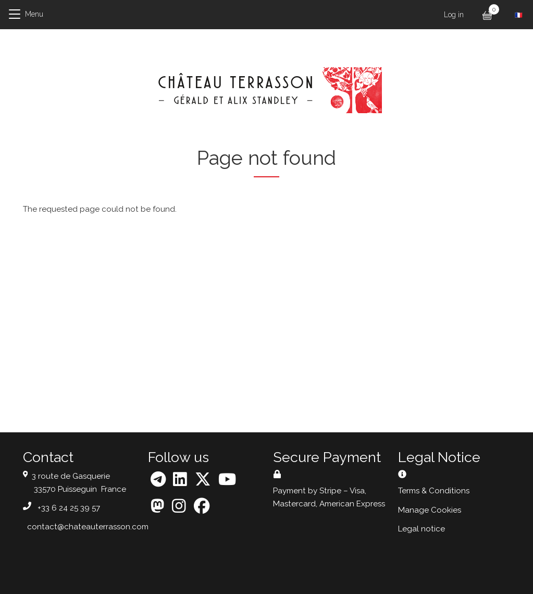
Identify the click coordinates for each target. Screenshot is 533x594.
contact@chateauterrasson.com (87, 526)
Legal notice (421, 529)
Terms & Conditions (433, 490)
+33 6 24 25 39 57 (69, 508)
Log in (454, 14)
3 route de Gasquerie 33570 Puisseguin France (79, 482)
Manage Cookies (429, 510)
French (519, 15)
